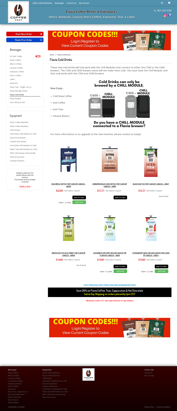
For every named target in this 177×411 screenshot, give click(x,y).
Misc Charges (149, 376)
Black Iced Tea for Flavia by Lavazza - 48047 (151, 184)
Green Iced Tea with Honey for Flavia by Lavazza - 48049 (68, 254)
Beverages (59, 3)
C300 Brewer (15, 130)
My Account (84, 3)
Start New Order (29, 34)
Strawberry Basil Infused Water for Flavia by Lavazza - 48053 (151, 254)
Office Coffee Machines (42, 3)
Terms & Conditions (163, 407)
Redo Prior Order (28, 40)
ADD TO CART (79, 197)
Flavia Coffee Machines (19, 126)
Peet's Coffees (15, 75)
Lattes (12, 79)
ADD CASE (79, 202)
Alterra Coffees (16, 64)
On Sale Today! (25, 56)
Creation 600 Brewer (18, 141)
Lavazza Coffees (16, 68)
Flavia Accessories (17, 157)
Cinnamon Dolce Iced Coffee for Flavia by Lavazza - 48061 (109, 185)
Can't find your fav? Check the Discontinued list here (110, 284)
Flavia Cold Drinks (17, 95)
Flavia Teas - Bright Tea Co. (21, 87)
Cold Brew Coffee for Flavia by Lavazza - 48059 (68, 185)
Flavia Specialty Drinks (18, 91)
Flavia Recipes (15, 98)
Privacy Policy (149, 407)
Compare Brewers (17, 161)
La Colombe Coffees (15, 381)
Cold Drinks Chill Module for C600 (23, 145)
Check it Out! (24, 186)
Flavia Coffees (15, 60)
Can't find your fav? (17, 102)
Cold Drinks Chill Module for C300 (23, 134)
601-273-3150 (162, 10)
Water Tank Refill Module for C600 (23, 149)
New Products (13, 400)
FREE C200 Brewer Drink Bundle (22, 153)
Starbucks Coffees (17, 71)
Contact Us (71, 3)
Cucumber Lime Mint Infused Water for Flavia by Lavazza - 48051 (109, 254)
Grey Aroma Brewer (18, 138)
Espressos (14, 83)
